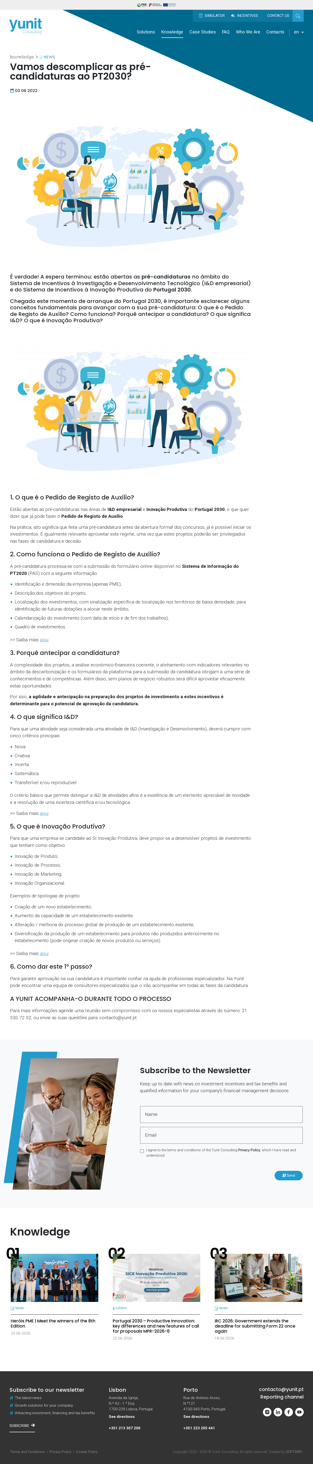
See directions (122, 1416)
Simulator (212, 15)
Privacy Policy (249, 1150)
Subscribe (22, 1425)
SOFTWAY (294, 1452)
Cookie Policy (87, 1452)
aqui (44, 640)
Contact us (278, 15)
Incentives (244, 15)
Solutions (146, 31)
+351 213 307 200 (124, 1428)
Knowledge (172, 31)
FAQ (226, 31)
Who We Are (248, 31)
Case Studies (203, 31)
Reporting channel (282, 1397)
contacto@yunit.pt (281, 1389)
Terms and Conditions (27, 1452)
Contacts (275, 31)
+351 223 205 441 (199, 1428)
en (299, 31)
